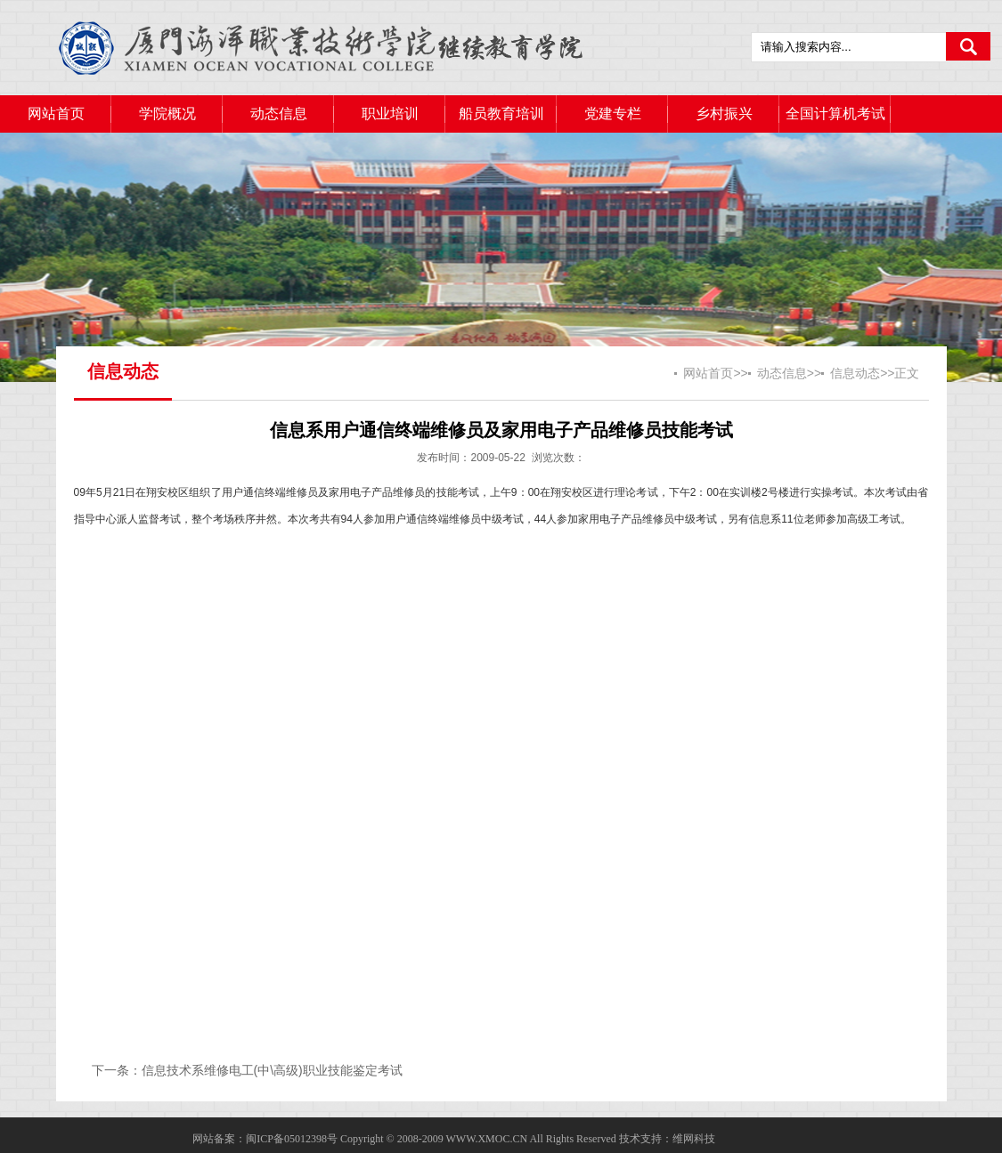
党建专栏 (612, 113)
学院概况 (167, 113)
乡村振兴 (724, 113)
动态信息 (278, 113)
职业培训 (390, 113)
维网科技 (693, 1139)
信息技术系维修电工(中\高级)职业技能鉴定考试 (272, 1070)
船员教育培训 (501, 113)
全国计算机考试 (835, 113)
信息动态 (855, 373)
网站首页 (56, 113)
